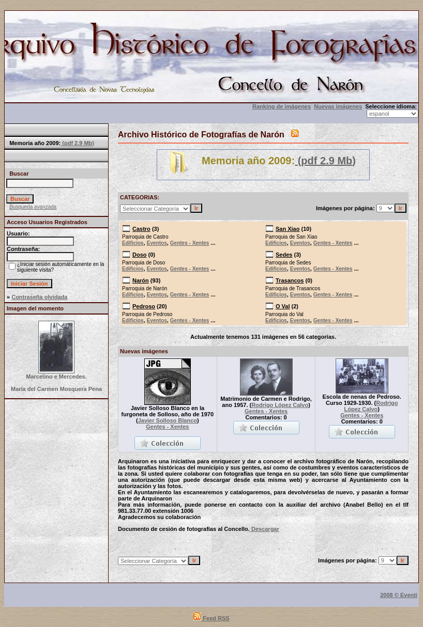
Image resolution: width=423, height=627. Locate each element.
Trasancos (290, 280)
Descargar (264, 529)
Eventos (157, 243)
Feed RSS (211, 618)
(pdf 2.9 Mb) (77, 143)
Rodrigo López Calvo (279, 405)
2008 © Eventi (398, 595)
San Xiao (287, 229)
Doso (139, 255)
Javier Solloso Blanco (167, 420)
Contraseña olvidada (39, 297)
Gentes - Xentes (189, 243)
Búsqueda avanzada (32, 207)
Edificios (133, 243)
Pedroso (143, 306)
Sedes (284, 255)
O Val (283, 306)
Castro (141, 229)
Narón (140, 280)
